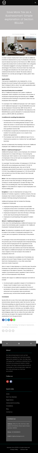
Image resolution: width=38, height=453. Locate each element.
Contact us (9, 412)
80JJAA (9, 325)
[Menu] (35, 2)
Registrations (9, 400)
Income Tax (33, 34)
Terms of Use (24, 449)
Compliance (9, 406)
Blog (7, 409)
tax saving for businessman (26, 325)
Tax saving (15, 325)
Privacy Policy (14, 449)
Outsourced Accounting (12, 403)
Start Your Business (11, 397)
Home (7, 394)
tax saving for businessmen (10, 327)
